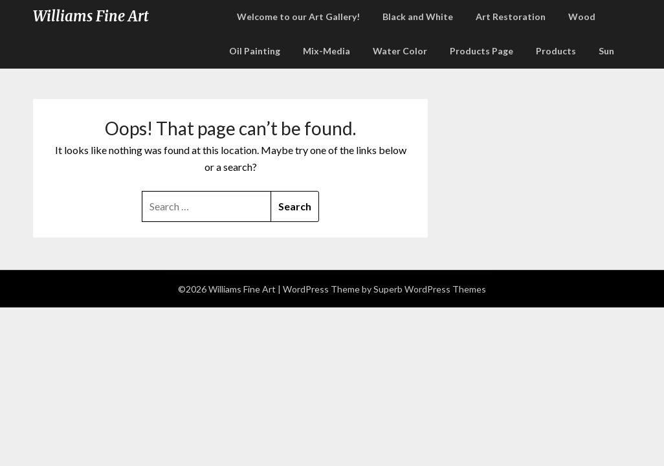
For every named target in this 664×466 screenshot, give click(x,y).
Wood (581, 16)
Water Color (400, 50)
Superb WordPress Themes (429, 288)
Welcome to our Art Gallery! (298, 16)
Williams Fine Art (91, 16)
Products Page (481, 50)
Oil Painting (254, 50)
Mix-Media (326, 50)
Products (556, 50)
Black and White (417, 16)
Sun (606, 50)
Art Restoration (511, 16)
